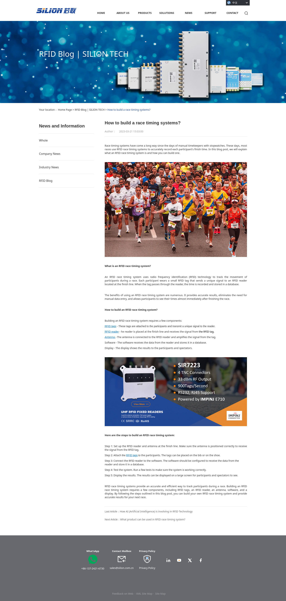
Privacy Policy (147, 568)
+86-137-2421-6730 (92, 568)
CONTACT (232, 13)
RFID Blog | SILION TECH (90, 109)
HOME (101, 13)
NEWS (188, 13)
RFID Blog (46, 181)
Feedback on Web (122, 593)
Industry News (49, 167)
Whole (43, 140)
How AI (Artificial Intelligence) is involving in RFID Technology (156, 511)
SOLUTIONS (166, 13)
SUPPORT (210, 13)
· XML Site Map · (144, 593)
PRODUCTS (145, 13)
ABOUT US (123, 13)
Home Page (65, 109)
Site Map (160, 593)
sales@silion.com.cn (122, 568)
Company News (49, 154)
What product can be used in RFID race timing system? (152, 519)
